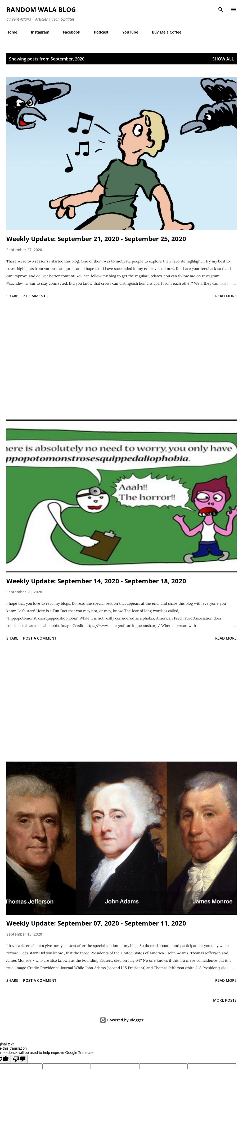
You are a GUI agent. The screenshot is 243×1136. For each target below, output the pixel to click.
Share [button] (12, 295)
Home (11, 32)
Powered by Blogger (121, 1019)
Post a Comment (39, 638)
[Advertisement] (121, 360)
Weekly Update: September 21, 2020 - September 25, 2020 (96, 238)
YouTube (130, 32)
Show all (223, 59)
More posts (225, 1000)
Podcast (101, 32)
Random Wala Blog (41, 9)
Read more (226, 295)
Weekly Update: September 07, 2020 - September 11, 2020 (96, 923)
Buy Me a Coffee (166, 32)
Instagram (40, 32)
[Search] (221, 9)
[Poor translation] (19, 1059)
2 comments (35, 295)
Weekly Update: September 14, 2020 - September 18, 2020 (96, 580)
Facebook (71, 32)
